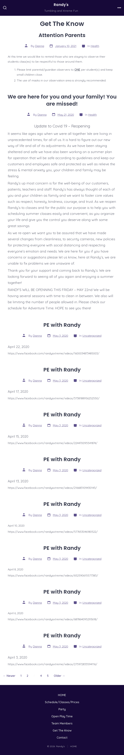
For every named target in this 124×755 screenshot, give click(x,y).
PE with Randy (62, 324)
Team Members (62, 723)
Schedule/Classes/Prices (62, 702)
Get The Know (62, 730)
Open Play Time (62, 716)
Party (62, 709)
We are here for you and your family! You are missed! (62, 100)
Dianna (39, 46)
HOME (62, 695)
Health (95, 46)
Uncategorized (91, 335)
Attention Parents (62, 35)
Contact (62, 737)
